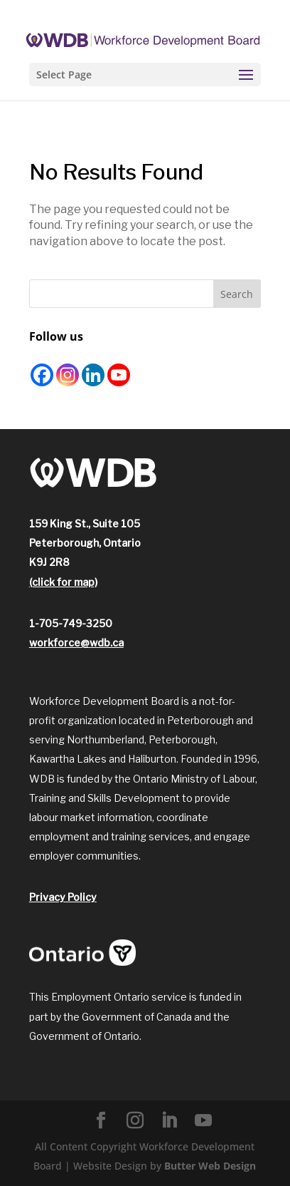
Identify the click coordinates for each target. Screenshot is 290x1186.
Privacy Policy (63, 897)
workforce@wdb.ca (76, 642)
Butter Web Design (210, 1165)
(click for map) (63, 582)
